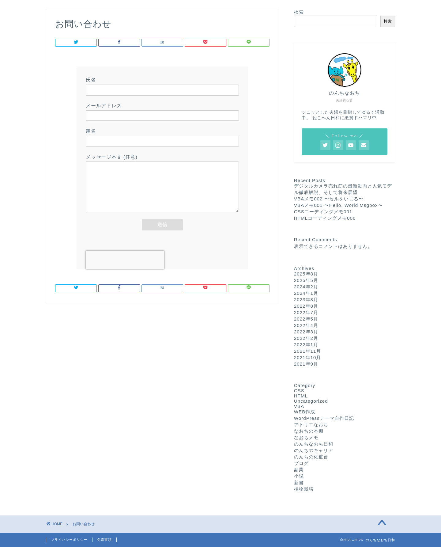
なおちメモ (306, 437)
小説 (299, 476)
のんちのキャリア (313, 450)
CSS (299, 390)
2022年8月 (306, 306)
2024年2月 (306, 286)
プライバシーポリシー (69, 539)
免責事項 (104, 539)
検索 (299, 12)
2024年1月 (306, 293)
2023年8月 (306, 299)
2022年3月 (306, 331)
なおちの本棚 (308, 431)
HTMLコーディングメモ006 (325, 218)
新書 (299, 482)
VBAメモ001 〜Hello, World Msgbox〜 (338, 205)
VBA (299, 406)
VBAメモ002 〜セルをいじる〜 (329, 198)
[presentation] (125, 269)
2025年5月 (306, 280)
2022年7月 (306, 312)
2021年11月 (307, 351)
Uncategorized (311, 401)
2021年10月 (307, 357)
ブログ (301, 463)
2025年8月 (306, 273)
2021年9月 (306, 364)
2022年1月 (306, 344)
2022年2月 (306, 338)
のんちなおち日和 (313, 443)
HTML (301, 395)
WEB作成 (304, 411)
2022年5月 (306, 318)
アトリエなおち (311, 424)
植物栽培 (304, 489)
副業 (299, 469)
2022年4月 (306, 325)
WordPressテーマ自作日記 (324, 418)
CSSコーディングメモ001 (323, 211)
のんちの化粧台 (311, 456)
